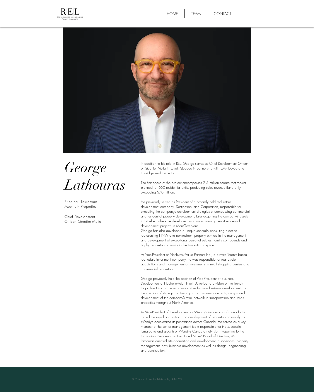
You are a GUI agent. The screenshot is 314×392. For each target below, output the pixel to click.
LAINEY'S (176, 379)
